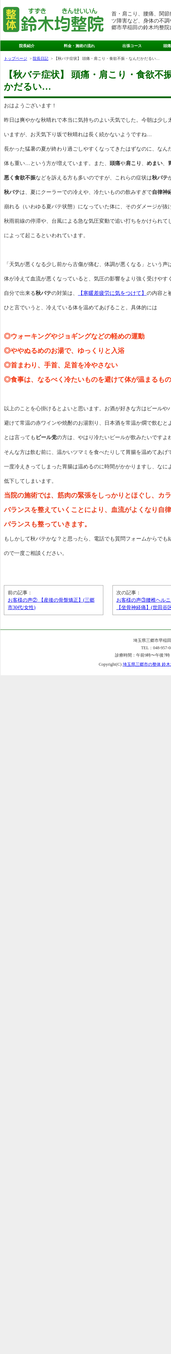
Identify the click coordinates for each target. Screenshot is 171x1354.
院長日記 (40, 58)
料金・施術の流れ (79, 46)
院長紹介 (27, 46)
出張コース (132, 46)
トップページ (15, 58)
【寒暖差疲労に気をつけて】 (112, 293)
